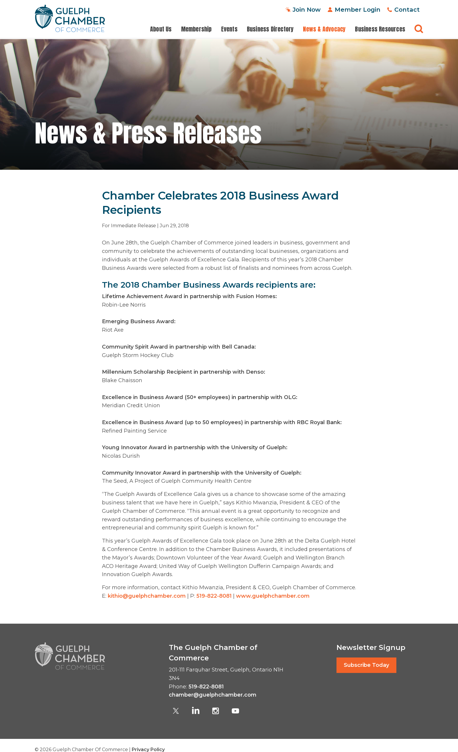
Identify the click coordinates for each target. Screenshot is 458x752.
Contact (407, 9)
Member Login (357, 9)
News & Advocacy (324, 29)
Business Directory (270, 29)
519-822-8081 (214, 596)
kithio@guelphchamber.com (147, 596)
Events (229, 29)
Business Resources (380, 29)
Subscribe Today (366, 665)
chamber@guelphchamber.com (212, 695)
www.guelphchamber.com (273, 596)
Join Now (307, 9)
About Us (161, 29)
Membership (196, 29)
